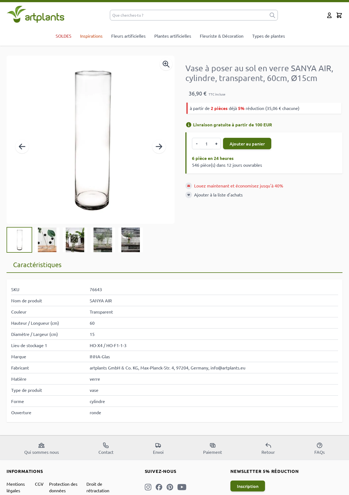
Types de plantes (268, 35)
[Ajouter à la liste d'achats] (188, 195)
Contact (105, 448)
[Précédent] (22, 146)
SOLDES (63, 35)
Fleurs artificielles (128, 35)
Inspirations (91, 35)
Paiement (212, 448)
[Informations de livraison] (188, 124)
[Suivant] (159, 146)
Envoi (158, 448)
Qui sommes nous (41, 448)
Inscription (247, 486)
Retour (268, 448)
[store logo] (36, 14)
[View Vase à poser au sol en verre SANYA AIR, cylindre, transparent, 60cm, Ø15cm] (19, 240)
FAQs (319, 448)
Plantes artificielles (172, 35)
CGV (39, 484)
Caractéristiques (37, 265)
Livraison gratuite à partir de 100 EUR (228, 124)
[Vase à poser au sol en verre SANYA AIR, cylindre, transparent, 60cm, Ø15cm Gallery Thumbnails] (75, 240)
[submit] (272, 15)
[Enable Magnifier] (166, 64)
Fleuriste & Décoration (221, 35)
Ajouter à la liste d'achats (218, 194)
